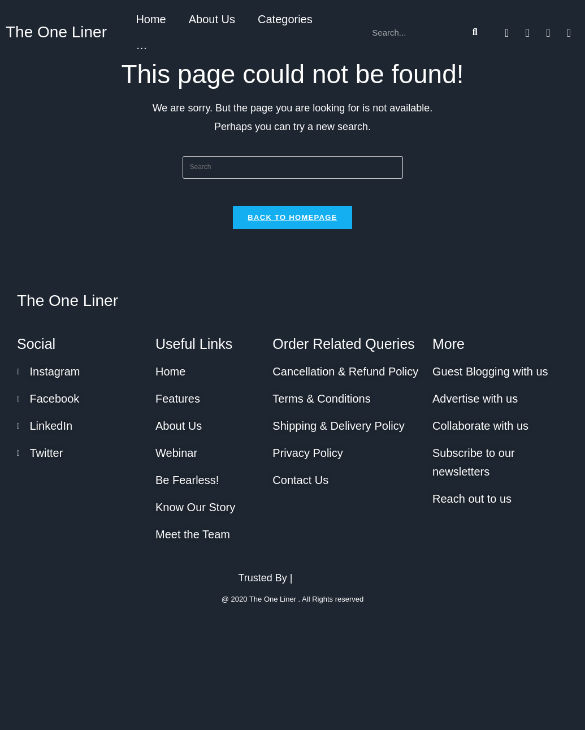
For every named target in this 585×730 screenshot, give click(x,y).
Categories (285, 19)
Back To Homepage (292, 224)
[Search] (475, 32)
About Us (212, 19)
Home (151, 19)
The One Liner (56, 32)
